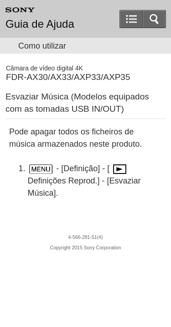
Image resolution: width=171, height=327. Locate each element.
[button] (154, 19)
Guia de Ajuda (39, 24)
